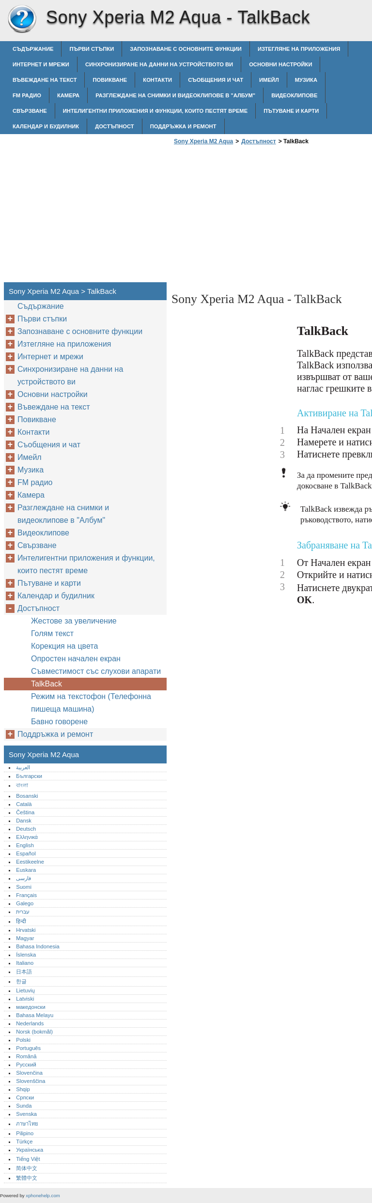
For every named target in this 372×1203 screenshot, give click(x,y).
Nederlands (30, 1023)
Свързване (30, 111)
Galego (24, 903)
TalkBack (46, 684)
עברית (23, 911)
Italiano (24, 963)
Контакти (157, 80)
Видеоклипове (294, 95)
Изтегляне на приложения (299, 49)
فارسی (23, 878)
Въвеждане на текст (45, 80)
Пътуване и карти (291, 111)
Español (25, 853)
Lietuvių (25, 990)
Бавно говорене (59, 721)
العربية (23, 767)
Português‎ (28, 1048)
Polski (23, 1040)
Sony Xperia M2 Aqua (21, 19)
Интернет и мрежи (41, 64)
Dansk (23, 820)
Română (26, 1056)
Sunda (23, 1106)
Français (26, 895)
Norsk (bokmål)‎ (34, 1032)
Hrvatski (25, 930)
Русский (26, 1064)
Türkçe (24, 1141)
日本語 (24, 972)
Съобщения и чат (215, 80)
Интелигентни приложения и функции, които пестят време (155, 111)
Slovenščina (30, 1081)
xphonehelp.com (43, 1195)
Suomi (23, 887)
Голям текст (52, 633)
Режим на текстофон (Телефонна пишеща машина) (91, 702)
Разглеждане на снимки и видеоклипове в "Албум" (175, 95)
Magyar (25, 938)
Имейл (269, 80)
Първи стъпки (91, 49)
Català (23, 804)
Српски (25, 1097)
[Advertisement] (252, 216)
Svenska (26, 1114)
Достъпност (114, 126)
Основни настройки (280, 64)
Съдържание (33, 49)
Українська (29, 1150)
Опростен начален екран (76, 659)
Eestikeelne (30, 862)
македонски (31, 1007)
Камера (68, 95)
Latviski (25, 999)
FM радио (27, 95)
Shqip (23, 1089)
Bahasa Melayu (34, 1015)
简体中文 (26, 1168)
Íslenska (26, 955)
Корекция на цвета (64, 646)
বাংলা (22, 785)
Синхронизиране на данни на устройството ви (159, 64)
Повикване (110, 80)
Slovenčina (29, 1073)
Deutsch (26, 829)
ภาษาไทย (27, 1124)
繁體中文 (26, 1178)
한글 (21, 981)
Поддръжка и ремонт (183, 126)
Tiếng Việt (28, 1159)
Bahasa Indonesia (38, 946)
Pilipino (24, 1133)
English (25, 845)
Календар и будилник (46, 126)
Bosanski (27, 796)
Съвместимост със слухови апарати (96, 671)
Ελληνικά (27, 837)
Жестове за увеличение (74, 621)
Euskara (26, 870)
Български (29, 776)
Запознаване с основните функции (186, 49)
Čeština (25, 812)
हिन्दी (21, 921)
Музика (306, 80)
